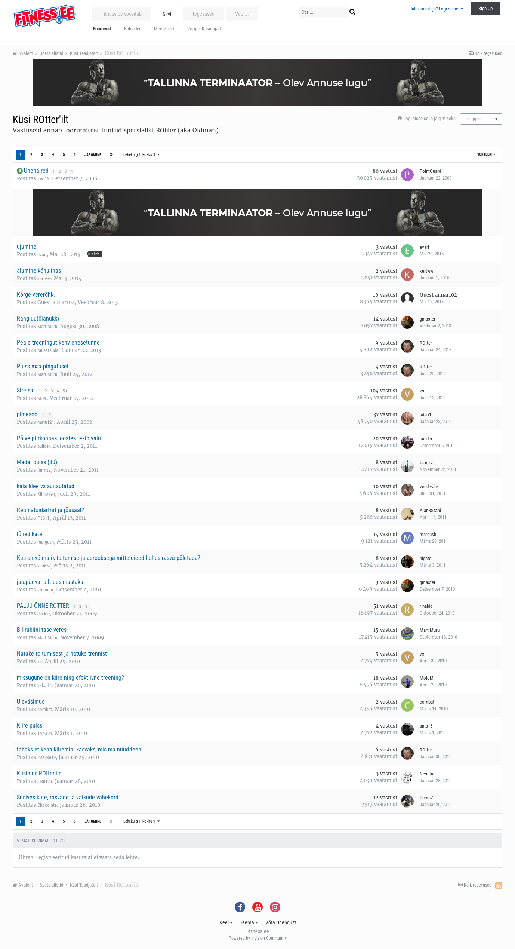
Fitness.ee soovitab (121, 14)
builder (43, 446)
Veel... (242, 14)
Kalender (132, 28)
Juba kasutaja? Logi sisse (436, 9)
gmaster (427, 319)
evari (42, 254)
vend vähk (429, 486)
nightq (426, 558)
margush (45, 542)
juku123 (44, 781)
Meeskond (164, 28)
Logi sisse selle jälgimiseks (429, 118)
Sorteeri (486, 154)
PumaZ (426, 797)
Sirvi (167, 14)
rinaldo (426, 606)
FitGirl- (43, 518)
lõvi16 (43, 178)
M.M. (42, 398)
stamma (45, 590)
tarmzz (44, 470)
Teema (249, 922)
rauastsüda (47, 350)
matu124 (45, 422)
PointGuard (430, 171)
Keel (226, 922)
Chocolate (47, 805)
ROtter (426, 343)
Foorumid (102, 28)
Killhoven (46, 494)
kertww (44, 278)
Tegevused (203, 14)
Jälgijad (473, 119)
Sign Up (485, 8)
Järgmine (92, 155)
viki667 (44, 566)
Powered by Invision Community (258, 938)
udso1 (425, 414)
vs (422, 391)
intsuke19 (46, 757)
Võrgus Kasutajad (204, 28)
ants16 (426, 726)
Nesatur (427, 774)
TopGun (44, 733)
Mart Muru (47, 326)
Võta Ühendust (280, 922)
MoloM (427, 678)
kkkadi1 (44, 685)
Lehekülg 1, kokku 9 (141, 154)
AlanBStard (430, 510)
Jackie (43, 613)
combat (44, 709)
